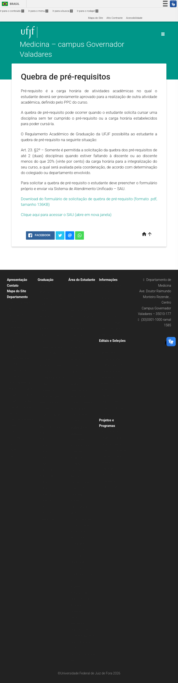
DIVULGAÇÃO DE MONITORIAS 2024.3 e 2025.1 (83, 574)
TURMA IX (46, 482)
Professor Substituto (113, 408)
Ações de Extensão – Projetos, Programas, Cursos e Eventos (114, 438)
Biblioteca (76, 476)
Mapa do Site (95, 17)
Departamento (17, 297)
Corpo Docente (17, 351)
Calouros (76, 285)
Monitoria (107, 462)
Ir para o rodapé (87, 11)
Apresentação (17, 280)
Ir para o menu (38, 11)
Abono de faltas (80, 396)
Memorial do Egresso (52, 427)
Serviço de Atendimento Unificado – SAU (80, 623)
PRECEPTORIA (48, 353)
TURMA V (45, 457)
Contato (13, 285)
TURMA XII (46, 500)
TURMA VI (46, 463)
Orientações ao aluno (52, 347)
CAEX (12, 450)
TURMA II (45, 439)
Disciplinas (46, 408)
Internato (45, 328)
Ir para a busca (62, 11)
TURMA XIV (47, 513)
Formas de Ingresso (51, 396)
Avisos (105, 298)
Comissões (15, 425)
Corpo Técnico (17, 345)
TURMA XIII (46, 506)
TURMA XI (46, 494)
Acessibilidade (134, 17)
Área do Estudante (81, 280)
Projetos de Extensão (21, 395)
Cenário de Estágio (51, 335)
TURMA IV (46, 451)
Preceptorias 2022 (112, 414)
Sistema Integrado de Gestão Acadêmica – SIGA (83, 642)
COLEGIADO (16, 437)
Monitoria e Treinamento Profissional (78, 543)
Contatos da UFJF (112, 291)
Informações (108, 280)
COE (11, 431)
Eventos (106, 304)
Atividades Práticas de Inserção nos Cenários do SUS (51, 304)
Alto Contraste (114, 17)
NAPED (13, 456)
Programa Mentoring (52, 390)
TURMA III (46, 445)
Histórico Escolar (80, 365)
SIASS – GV (108, 310)
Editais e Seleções (112, 341)
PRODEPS (45, 359)
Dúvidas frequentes (113, 285)
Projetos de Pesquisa (21, 401)
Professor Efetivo (111, 401)
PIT (11, 462)
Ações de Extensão (20, 382)
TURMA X (45, 488)
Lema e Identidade (20, 302)
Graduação (46, 280)
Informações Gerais (51, 365)
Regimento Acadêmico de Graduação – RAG (81, 592)
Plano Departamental (21, 419)
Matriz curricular (49, 402)
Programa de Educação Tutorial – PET (113, 487)
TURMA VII (46, 470)
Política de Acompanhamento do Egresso (52, 378)
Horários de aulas (81, 519)
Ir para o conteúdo (12, 11)
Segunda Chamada (81, 390)
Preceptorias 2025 (112, 395)
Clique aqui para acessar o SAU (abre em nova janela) (66, 214)
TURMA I (45, 433)
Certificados (78, 371)
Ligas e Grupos (48, 519)
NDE (11, 444)
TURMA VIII (46, 476)
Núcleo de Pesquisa (20, 388)
